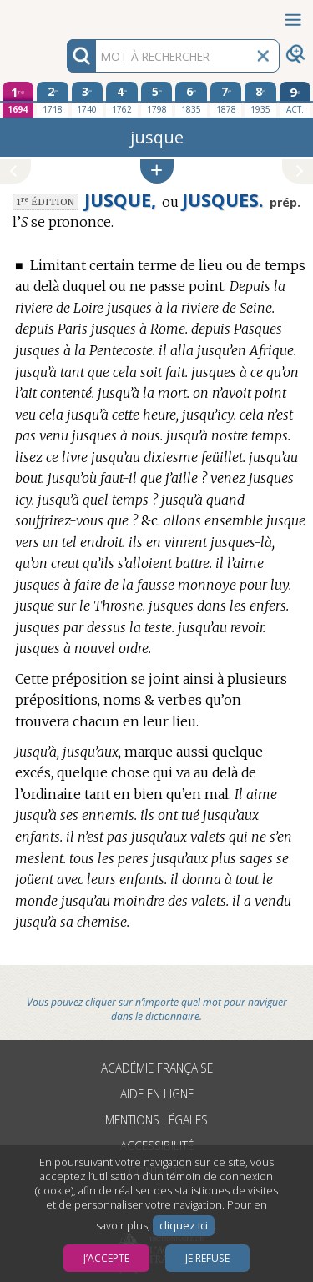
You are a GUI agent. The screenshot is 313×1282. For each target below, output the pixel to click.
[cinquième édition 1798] (157, 99)
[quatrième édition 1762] (122, 99)
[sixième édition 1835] (191, 99)
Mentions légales (156, 1120)
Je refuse (207, 1258)
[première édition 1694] (18, 100)
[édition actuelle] (295, 100)
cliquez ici (183, 1226)
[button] (157, 171)
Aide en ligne (157, 1094)
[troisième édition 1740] (87, 99)
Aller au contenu (65, 14)
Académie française (157, 1068)
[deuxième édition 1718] (52, 99)
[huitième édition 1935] (260, 99)
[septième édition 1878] (226, 99)
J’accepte (106, 1258)
